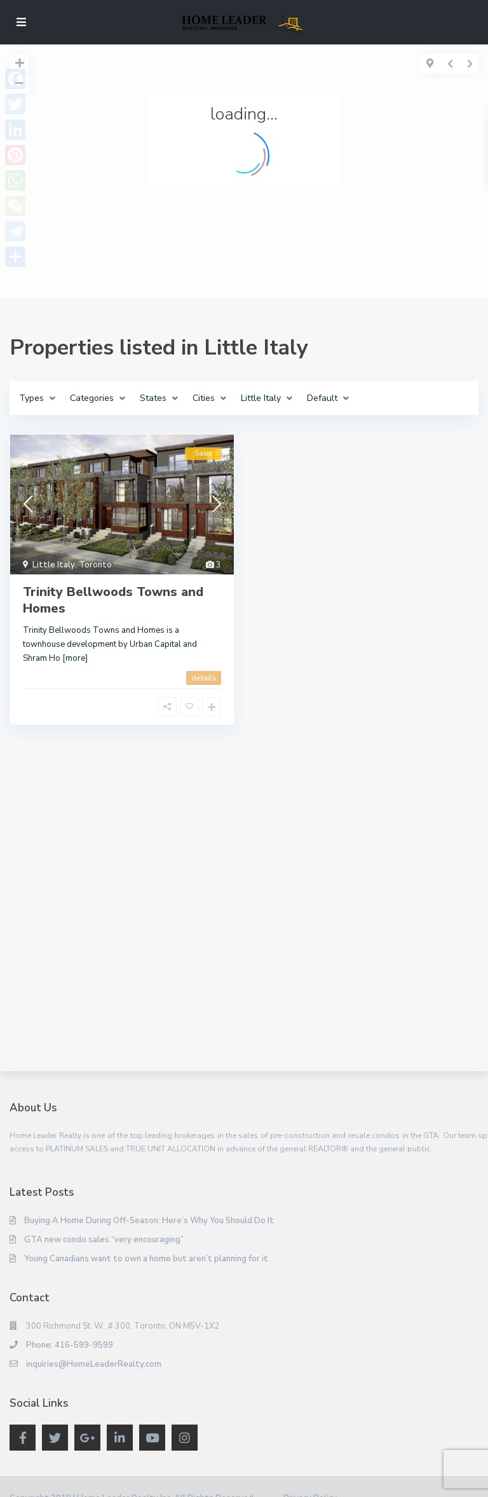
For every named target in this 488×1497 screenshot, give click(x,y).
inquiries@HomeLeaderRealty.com (93, 1364)
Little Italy (53, 565)
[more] (75, 658)
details (203, 678)
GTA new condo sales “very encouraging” (104, 1239)
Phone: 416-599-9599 (69, 1345)
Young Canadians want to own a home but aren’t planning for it (146, 1258)
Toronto (95, 565)
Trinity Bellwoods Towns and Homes (113, 600)
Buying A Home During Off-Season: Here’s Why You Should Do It (149, 1220)
